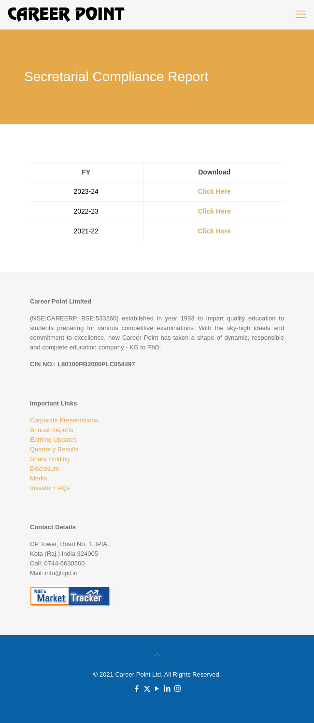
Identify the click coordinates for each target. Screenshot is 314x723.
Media (38, 478)
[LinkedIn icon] (167, 688)
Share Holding (50, 459)
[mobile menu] (301, 14)
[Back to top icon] (157, 655)
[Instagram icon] (177, 688)
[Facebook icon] (137, 688)
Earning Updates (53, 439)
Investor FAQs (50, 488)
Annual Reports (51, 430)
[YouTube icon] (157, 688)
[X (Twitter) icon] (147, 688)
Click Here (214, 191)
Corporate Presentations (64, 420)
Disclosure (44, 468)
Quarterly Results (54, 449)
